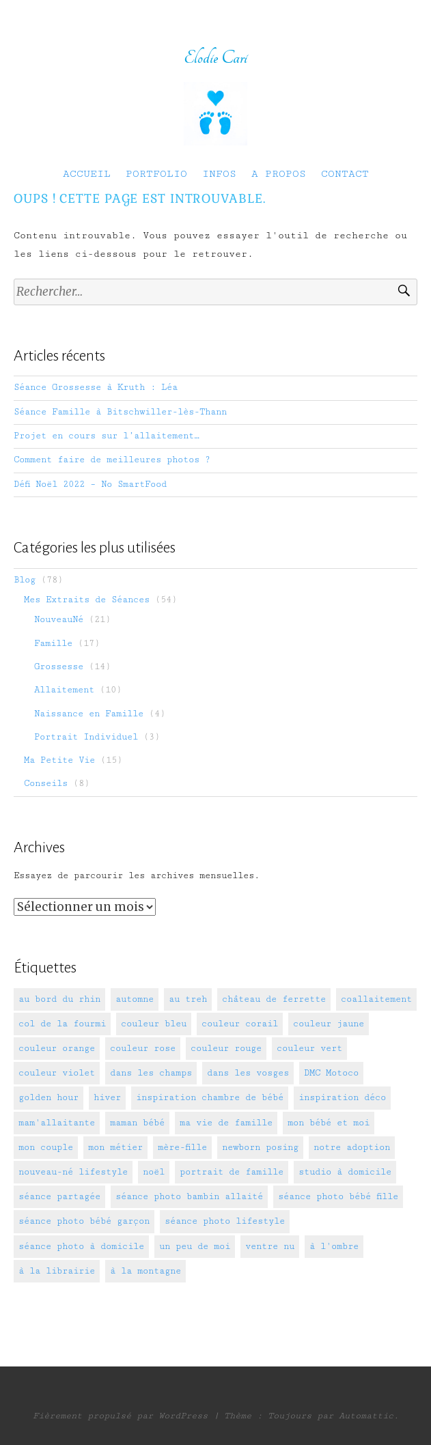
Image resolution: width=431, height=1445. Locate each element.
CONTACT (345, 174)
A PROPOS (278, 174)
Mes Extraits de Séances (87, 600)
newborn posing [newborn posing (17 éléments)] (260, 1147)
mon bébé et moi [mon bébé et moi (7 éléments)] (329, 1122)
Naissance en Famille (88, 714)
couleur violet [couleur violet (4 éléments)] (56, 1072)
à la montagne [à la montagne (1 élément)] (145, 1270)
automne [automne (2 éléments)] (134, 999)
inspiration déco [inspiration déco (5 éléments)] (342, 1097)
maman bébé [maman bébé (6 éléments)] (137, 1122)
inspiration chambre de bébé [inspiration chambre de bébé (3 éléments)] (209, 1097)
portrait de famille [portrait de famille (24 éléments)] (231, 1171)
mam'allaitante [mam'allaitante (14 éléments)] (56, 1122)
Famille (53, 644)
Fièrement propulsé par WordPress (120, 1415)
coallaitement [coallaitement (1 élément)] (376, 999)
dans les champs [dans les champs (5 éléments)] (151, 1072)
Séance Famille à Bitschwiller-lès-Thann (120, 412)
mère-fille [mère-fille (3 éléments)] (182, 1147)
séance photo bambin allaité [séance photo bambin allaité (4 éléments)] (189, 1196)
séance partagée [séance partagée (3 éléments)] (59, 1196)
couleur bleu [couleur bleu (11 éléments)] (153, 1023)
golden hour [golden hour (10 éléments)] (48, 1097)
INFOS (219, 174)
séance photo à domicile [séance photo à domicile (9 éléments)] (81, 1246)
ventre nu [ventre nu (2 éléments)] (269, 1246)
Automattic (366, 1415)
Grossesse (58, 667)
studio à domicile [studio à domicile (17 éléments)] (344, 1171)
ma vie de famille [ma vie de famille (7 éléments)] (226, 1122)
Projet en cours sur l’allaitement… (106, 436)
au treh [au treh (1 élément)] (188, 999)
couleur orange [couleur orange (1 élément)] (56, 1048)
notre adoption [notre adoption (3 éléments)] (352, 1147)
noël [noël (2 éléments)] (154, 1171)
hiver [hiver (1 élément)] (107, 1097)
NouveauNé (58, 620)
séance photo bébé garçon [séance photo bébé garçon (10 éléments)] (84, 1221)
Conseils (46, 783)
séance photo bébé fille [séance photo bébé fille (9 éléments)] (338, 1196)
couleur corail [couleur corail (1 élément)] (239, 1023)
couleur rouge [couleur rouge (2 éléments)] (226, 1048)
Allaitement (64, 690)
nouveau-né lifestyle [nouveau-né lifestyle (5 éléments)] (73, 1171)
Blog (25, 580)
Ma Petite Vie (59, 760)
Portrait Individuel (86, 737)
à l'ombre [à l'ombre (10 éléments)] (334, 1246)
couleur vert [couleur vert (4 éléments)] (309, 1048)
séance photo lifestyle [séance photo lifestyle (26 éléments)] (225, 1221)
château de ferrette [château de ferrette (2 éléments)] (274, 999)
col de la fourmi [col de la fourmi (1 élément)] (62, 1023)
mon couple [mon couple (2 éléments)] (45, 1147)
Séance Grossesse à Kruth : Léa (96, 387)
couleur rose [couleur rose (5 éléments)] (143, 1048)
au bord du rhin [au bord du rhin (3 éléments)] (59, 999)
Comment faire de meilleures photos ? (112, 460)
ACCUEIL (87, 174)
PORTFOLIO (156, 174)
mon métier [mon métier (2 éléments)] (115, 1147)
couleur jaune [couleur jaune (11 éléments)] (328, 1023)
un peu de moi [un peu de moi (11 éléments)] (194, 1246)
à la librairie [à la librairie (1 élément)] (56, 1270)
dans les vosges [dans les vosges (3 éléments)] (248, 1072)
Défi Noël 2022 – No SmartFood (90, 484)
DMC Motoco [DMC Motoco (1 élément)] (331, 1072)
